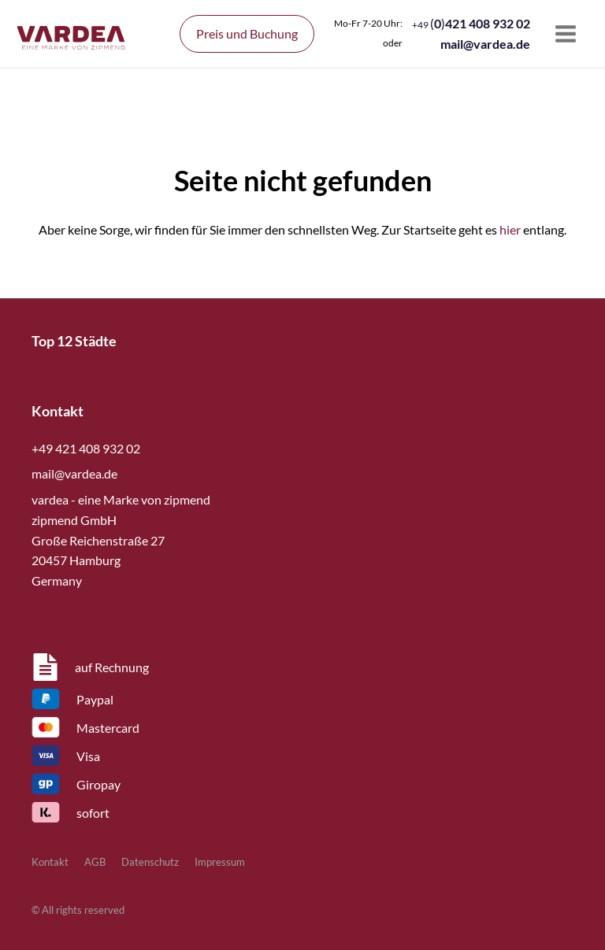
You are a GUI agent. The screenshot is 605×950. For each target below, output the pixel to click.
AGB (95, 862)
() (471, 23)
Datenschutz (150, 862)
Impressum (220, 862)
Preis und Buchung (247, 33)
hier (510, 229)
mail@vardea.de (485, 43)
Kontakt (50, 862)
